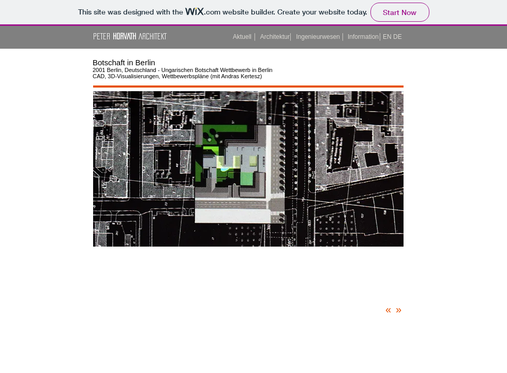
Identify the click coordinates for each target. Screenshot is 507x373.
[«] (390, 309)
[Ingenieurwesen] (317, 37)
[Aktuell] (240, 37)
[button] (388, 37)
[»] (401, 309)
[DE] (398, 37)
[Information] (362, 37)
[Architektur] (274, 37)
